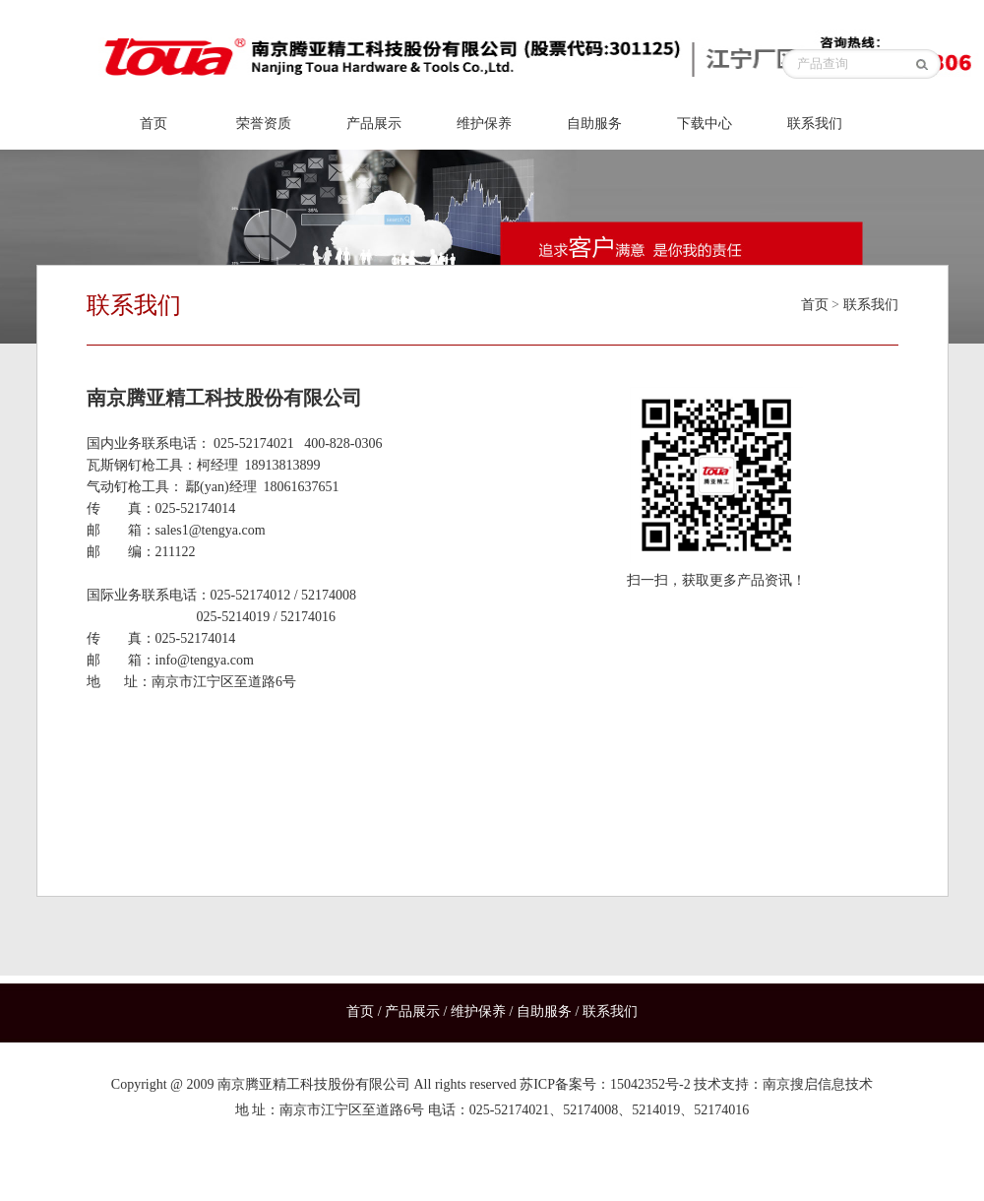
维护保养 (484, 123)
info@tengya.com (204, 660)
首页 (153, 123)
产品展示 (373, 123)
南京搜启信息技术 (818, 1084)
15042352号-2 (650, 1084)
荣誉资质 (263, 123)
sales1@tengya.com (210, 530)
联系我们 (814, 123)
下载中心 (704, 123)
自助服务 (594, 123)
